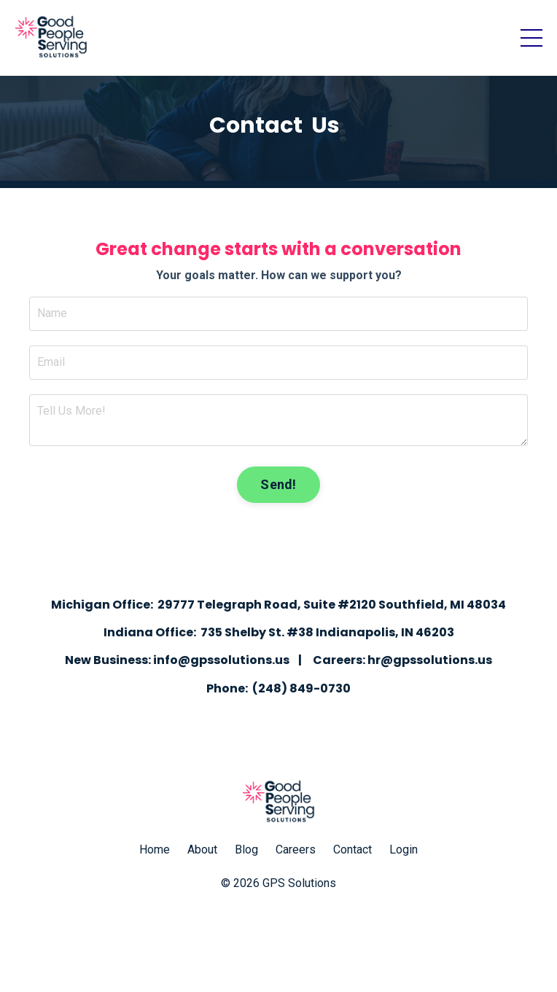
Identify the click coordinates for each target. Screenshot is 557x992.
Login (403, 849)
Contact (352, 849)
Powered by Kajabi (278, 954)
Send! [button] (278, 484)
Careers (296, 849)
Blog (246, 849)
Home (154, 849)
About (202, 849)
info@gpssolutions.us (221, 660)
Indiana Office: (150, 632)
